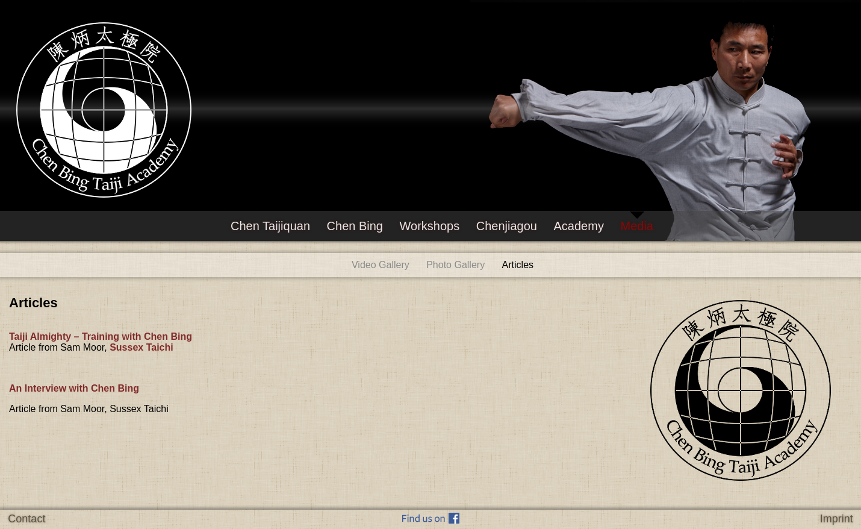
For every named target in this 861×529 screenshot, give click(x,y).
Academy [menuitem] (579, 226)
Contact (26, 519)
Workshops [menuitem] (430, 226)
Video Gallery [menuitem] (380, 265)
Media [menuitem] (636, 226)
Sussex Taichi (141, 347)
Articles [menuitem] (517, 265)
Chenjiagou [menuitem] (506, 226)
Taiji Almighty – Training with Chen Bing (101, 336)
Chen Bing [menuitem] (355, 226)
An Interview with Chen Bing (77, 388)
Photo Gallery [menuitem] (455, 265)
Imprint (836, 519)
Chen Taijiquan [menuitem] (270, 226)
